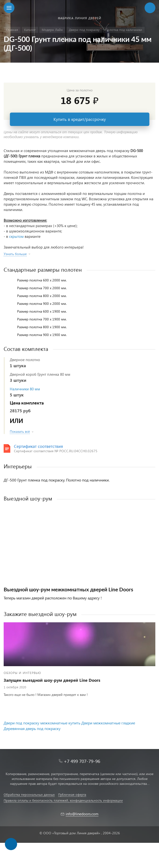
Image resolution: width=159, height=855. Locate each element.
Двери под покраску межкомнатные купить (42, 722)
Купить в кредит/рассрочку (79, 119)
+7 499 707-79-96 (82, 761)
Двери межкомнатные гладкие (108, 722)
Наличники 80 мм (25, 388)
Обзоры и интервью (22, 672)
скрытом (16, 236)
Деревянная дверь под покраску (32, 728)
